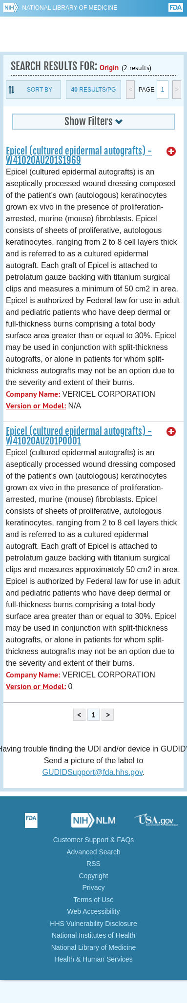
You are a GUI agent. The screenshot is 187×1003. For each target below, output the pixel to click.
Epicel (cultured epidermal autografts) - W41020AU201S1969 (79, 155)
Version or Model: (36, 406)
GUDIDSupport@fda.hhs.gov (92, 772)
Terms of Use (93, 900)
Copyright (93, 876)
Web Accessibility (93, 911)
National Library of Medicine (69, 7)
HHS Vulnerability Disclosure (93, 923)
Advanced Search (93, 852)
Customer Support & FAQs (93, 840)
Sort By (39, 89)
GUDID (93, 34)
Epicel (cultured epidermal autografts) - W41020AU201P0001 (79, 435)
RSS (93, 864)
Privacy (94, 887)
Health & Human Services (93, 959)
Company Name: (33, 394)
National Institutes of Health (93, 935)
